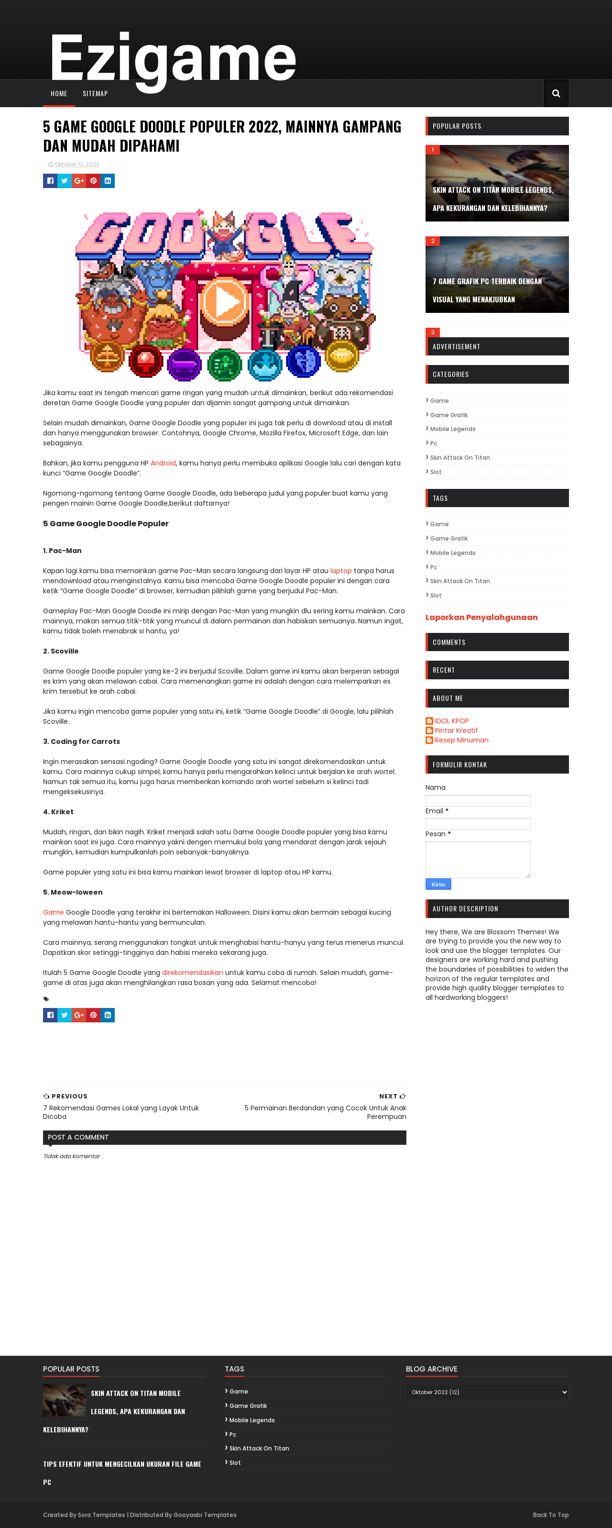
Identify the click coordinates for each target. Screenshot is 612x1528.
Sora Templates (101, 1515)
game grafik (449, 415)
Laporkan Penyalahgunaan (482, 617)
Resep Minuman (462, 740)
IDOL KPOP (452, 721)
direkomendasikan (192, 972)
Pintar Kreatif (456, 731)
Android (163, 463)
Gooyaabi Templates (205, 1515)
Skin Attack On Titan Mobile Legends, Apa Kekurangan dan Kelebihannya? (114, 1411)
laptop (341, 571)
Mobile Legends (453, 429)
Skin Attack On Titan (460, 458)
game (439, 401)
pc (433, 443)
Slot (436, 472)
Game (53, 912)
